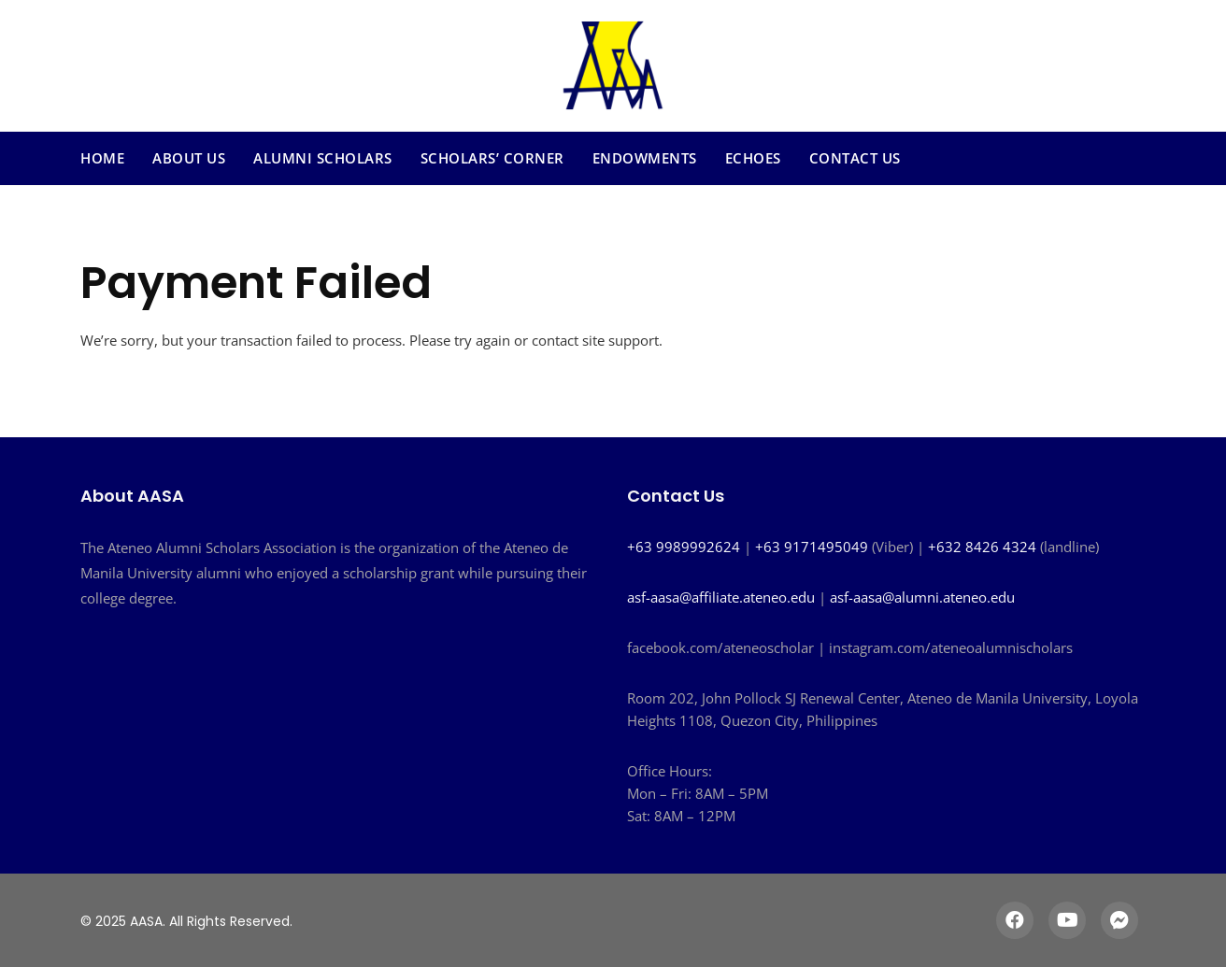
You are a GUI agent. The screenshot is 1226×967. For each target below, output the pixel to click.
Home (102, 158)
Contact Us (855, 158)
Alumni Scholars (322, 158)
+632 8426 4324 (982, 546)
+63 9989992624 (683, 546)
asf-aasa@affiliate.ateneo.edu (721, 597)
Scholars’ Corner (492, 158)
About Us (188, 158)
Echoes (753, 158)
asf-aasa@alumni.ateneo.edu (922, 597)
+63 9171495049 (811, 546)
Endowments (644, 158)
